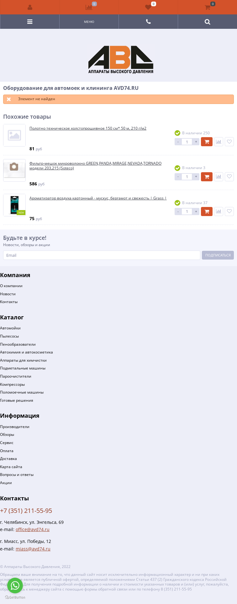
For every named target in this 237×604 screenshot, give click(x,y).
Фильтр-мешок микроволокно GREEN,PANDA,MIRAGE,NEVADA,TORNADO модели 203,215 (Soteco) (95, 166)
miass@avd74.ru (33, 549)
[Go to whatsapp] (15, 585)
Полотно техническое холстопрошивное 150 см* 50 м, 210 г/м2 (87, 128)
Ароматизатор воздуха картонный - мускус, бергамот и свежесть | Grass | (98, 198)
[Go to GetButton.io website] (15, 598)
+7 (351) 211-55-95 (26, 510)
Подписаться (218, 255)
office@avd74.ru (33, 529)
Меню (89, 21)
